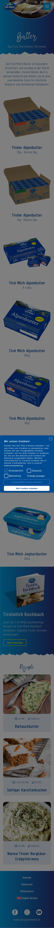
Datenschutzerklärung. (13, 466)
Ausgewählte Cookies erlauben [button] (26, 482)
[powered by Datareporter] (50, 440)
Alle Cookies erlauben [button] (26, 488)
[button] (36, 476)
